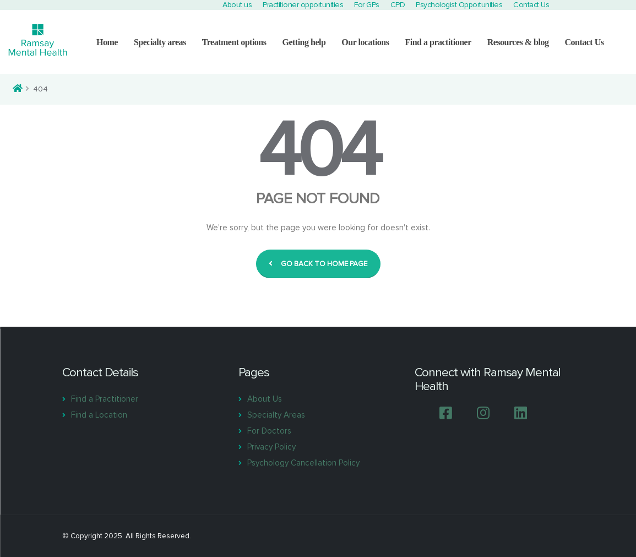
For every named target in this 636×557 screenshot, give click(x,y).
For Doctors (269, 431)
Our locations (365, 42)
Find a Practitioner (104, 399)
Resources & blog (518, 42)
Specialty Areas (276, 415)
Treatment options (234, 42)
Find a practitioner (438, 42)
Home (107, 42)
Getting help (303, 42)
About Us (264, 399)
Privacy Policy (271, 447)
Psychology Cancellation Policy (303, 463)
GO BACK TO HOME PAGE (318, 263)
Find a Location (99, 415)
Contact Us (584, 42)
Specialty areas (160, 42)
